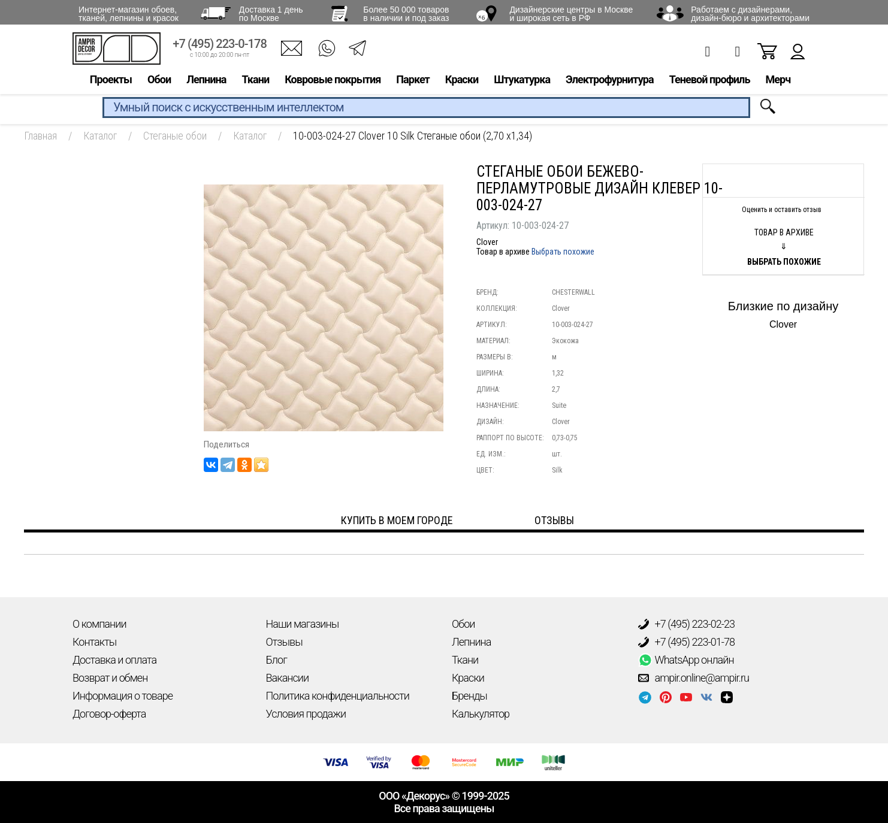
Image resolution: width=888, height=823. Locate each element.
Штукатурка (522, 81)
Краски (461, 81)
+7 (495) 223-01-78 (686, 642)
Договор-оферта (109, 713)
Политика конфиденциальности (337, 695)
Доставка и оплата (114, 659)
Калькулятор (480, 713)
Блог (276, 659)
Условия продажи (306, 713)
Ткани (255, 81)
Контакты (94, 642)
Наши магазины (302, 624)
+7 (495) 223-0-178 (220, 46)
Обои (159, 81)
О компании (99, 624)
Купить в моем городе (397, 520)
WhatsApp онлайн (686, 660)
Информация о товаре (123, 695)
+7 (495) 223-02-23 (686, 624)
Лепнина (206, 81)
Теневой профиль (709, 81)
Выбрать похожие (562, 251)
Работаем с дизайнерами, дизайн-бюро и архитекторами (750, 14)
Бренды (469, 695)
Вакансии (287, 677)
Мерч (777, 81)
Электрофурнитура (610, 81)
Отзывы (284, 642)
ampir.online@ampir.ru (694, 678)
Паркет (413, 81)
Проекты (111, 81)
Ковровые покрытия (332, 81)
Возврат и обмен (110, 677)
